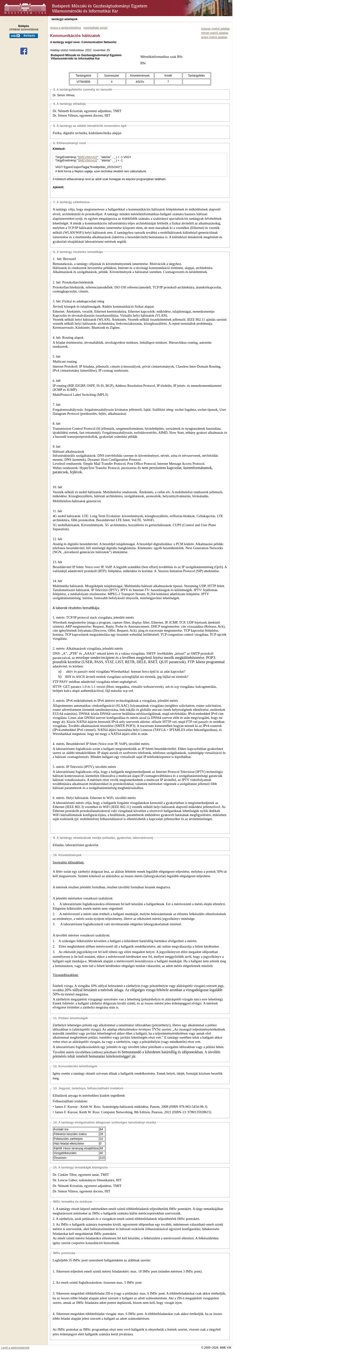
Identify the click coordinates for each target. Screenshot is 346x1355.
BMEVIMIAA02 (87, 160)
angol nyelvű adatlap (214, 37)
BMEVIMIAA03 (87, 157)
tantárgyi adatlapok (64, 19)
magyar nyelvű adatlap (215, 28)
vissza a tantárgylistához (65, 27)
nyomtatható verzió (95, 27)
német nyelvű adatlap (214, 33)
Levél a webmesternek (15, 1347)
